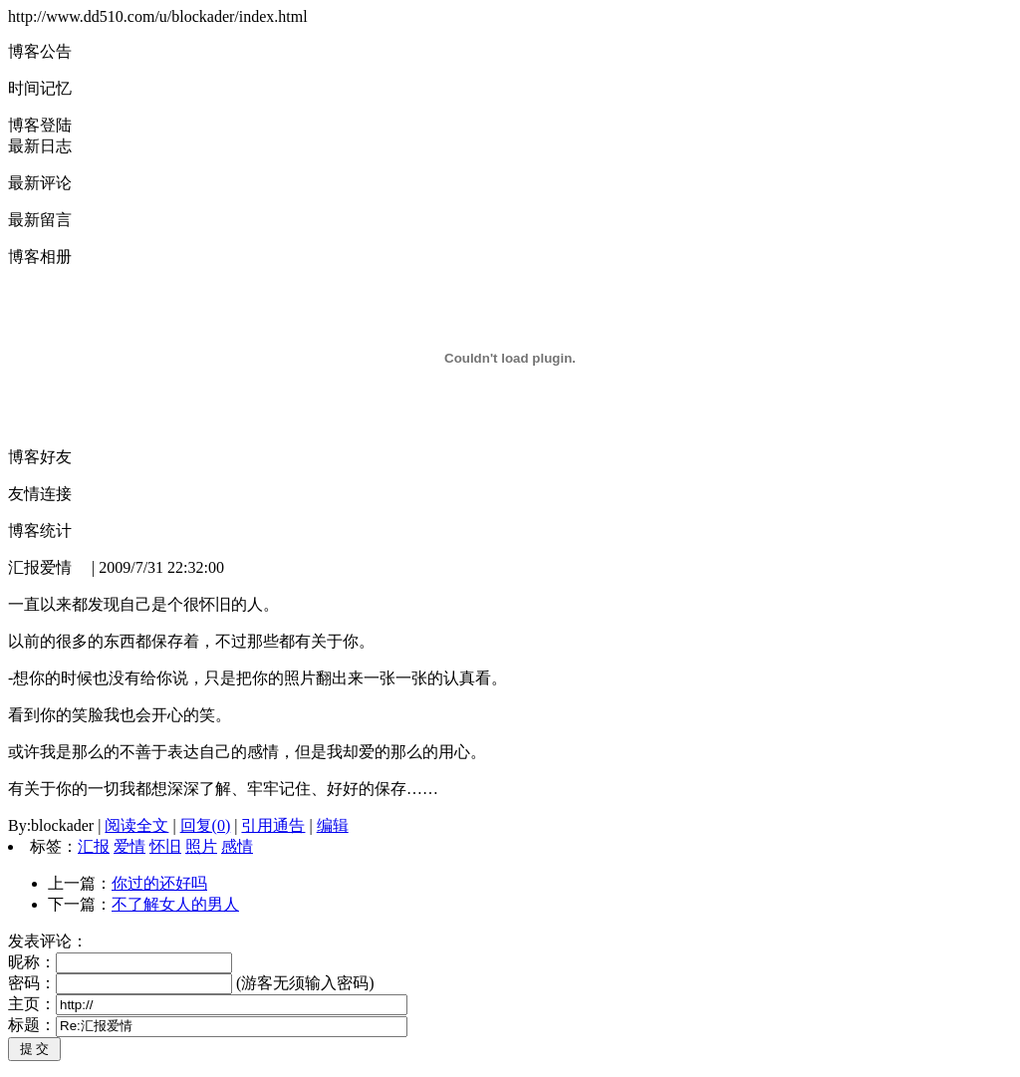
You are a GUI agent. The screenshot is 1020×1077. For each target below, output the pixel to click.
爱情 (129, 846)
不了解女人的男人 (175, 904)
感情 (237, 846)
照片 (201, 846)
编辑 (333, 825)
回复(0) (205, 825)
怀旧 (165, 846)
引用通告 (273, 825)
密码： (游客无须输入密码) (191, 982)
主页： (207, 1003)
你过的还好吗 (159, 883)
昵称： (120, 961)
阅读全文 (136, 825)
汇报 (94, 846)
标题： (207, 1024)
